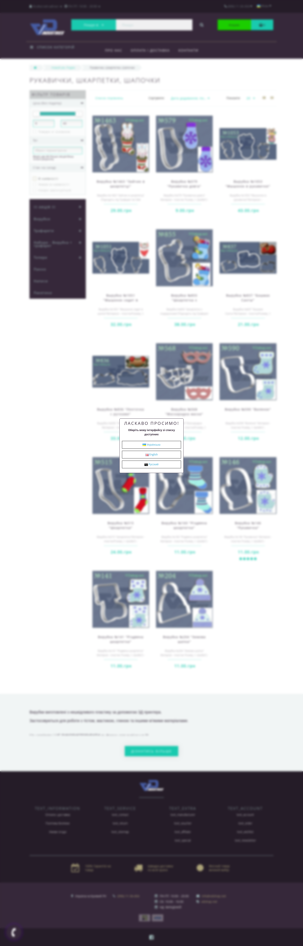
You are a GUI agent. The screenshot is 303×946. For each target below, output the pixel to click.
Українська (151, 444)
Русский (151, 464)
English (151, 454)
